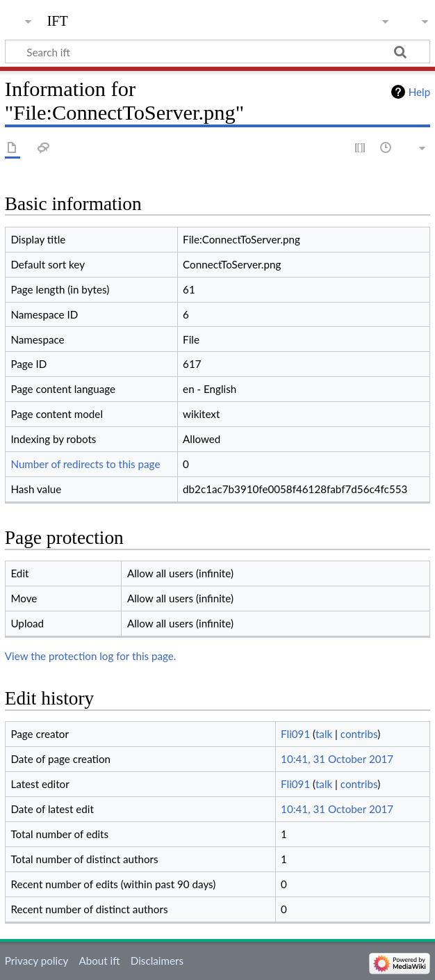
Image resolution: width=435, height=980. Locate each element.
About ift (99, 960)
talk (323, 734)
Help (419, 92)
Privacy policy (36, 960)
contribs (358, 734)
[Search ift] (217, 51)
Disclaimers (157, 960)
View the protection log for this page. (91, 656)
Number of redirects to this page (85, 464)
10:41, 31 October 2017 (337, 759)
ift (57, 19)
